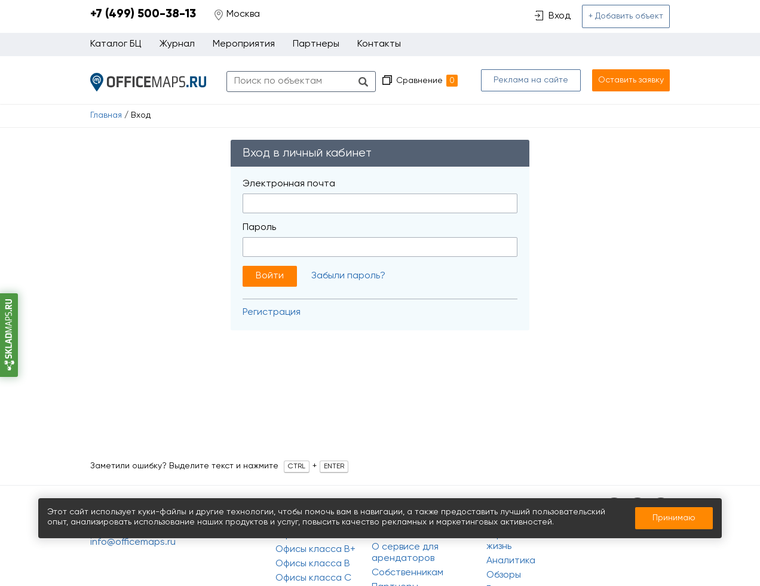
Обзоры (503, 575)
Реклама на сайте (531, 80)
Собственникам (407, 573)
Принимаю (673, 518)
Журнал (177, 44)
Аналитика (510, 561)
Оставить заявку (631, 80)
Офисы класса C (313, 578)
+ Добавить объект (626, 16)
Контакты (379, 44)
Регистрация (272, 312)
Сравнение (427, 80)
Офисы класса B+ (315, 549)
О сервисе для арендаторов (405, 552)
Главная (106, 115)
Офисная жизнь (507, 540)
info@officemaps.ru (133, 542)
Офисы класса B (312, 564)
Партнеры (316, 44)
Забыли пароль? (348, 276)
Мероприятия (244, 44)
